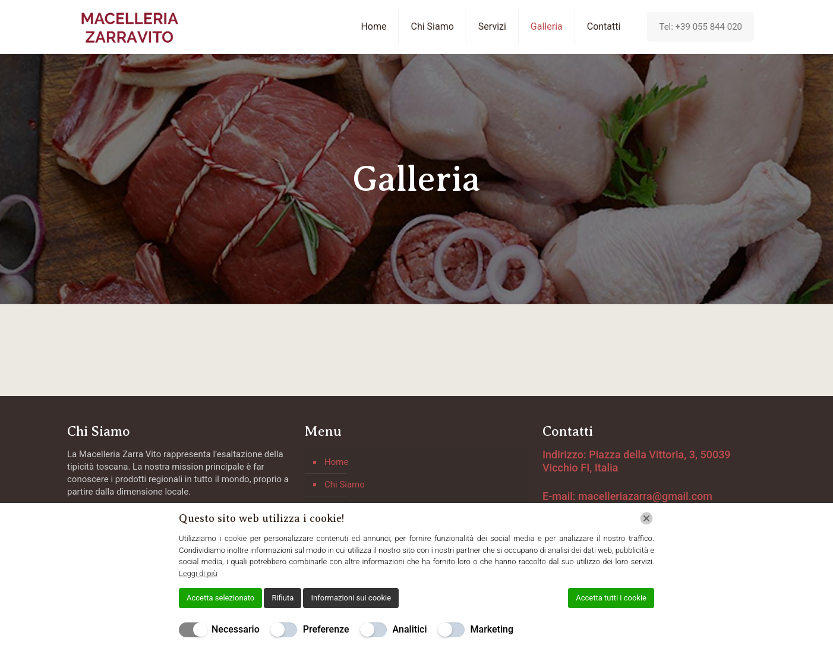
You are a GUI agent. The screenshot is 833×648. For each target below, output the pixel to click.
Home (336, 462)
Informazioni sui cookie (351, 597)
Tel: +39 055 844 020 (700, 26)
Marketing (492, 629)
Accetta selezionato (220, 597)
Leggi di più (198, 573)
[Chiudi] (646, 518)
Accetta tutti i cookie (611, 597)
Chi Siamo (344, 484)
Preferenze (326, 629)
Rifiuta (283, 597)
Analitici (410, 629)
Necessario (236, 629)
